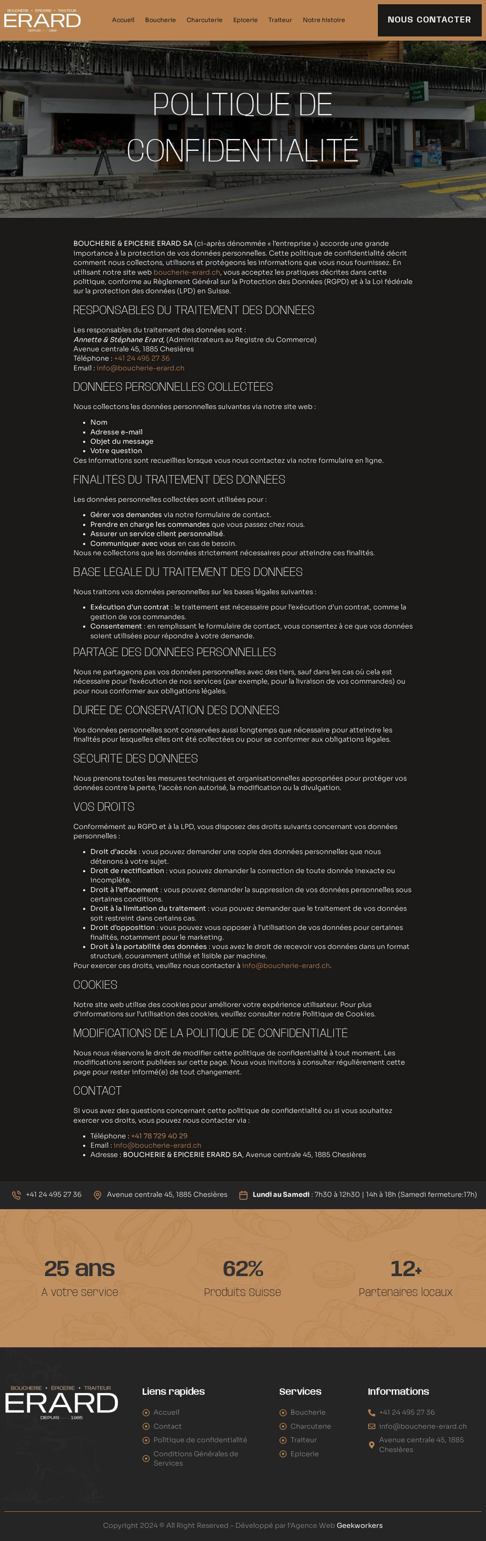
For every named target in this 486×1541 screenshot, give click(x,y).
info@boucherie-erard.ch (140, 368)
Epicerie (245, 20)
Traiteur (280, 20)
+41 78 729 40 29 (159, 1136)
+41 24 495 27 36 (142, 358)
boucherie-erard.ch (186, 272)
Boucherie (160, 20)
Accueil (123, 20)
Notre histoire (324, 20)
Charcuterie (205, 20)
